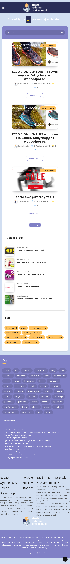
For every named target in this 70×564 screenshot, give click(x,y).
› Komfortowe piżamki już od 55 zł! (16, 438)
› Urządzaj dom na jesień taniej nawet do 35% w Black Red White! (28, 446)
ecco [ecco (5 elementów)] (6, 381)
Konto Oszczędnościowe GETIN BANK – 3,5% (35, 299)
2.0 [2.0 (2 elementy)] (16, 370)
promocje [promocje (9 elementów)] (8, 402)
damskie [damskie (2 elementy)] (8, 375)
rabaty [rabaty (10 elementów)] (45, 402)
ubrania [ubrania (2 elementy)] (35, 407)
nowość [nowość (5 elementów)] (7, 391)
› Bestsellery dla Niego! (12, 452)
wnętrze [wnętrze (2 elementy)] (58, 407)
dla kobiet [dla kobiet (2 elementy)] (35, 375)
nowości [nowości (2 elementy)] (55, 386)
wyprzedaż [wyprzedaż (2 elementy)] (27, 412)
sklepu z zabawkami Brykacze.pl (31, 537)
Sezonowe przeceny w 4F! (35, 197)
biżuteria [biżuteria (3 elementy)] (26, 370)
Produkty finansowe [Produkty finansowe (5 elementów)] (32, 332)
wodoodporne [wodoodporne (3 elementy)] (10, 412)
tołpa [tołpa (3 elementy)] (24, 407)
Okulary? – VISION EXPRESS (28, 286)
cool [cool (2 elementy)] (62, 370)
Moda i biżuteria (48, 45)
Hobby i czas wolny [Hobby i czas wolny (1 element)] (38, 328)
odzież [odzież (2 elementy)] (47, 391)
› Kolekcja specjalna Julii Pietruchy (16, 457)
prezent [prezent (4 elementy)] (32, 396)
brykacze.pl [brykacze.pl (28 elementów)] (41, 370)
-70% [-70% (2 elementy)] (6, 370)
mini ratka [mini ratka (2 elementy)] (20, 386)
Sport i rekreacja (48, 171)
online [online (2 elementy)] (7, 396)
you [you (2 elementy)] (39, 412)
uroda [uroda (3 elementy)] (46, 407)
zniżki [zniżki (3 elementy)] (48, 412)
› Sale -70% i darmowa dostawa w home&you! (21, 455)
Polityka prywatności (31, 553)
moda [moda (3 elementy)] (32, 386)
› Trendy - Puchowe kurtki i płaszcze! (17, 435)
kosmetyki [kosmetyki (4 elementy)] (53, 381)
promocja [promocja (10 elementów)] (59, 396)
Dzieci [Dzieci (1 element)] (23, 328)
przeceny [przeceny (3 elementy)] (22, 402)
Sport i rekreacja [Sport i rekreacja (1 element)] (37, 337)
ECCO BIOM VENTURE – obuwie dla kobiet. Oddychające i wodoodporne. (35, 137)
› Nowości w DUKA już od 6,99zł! (15, 449)
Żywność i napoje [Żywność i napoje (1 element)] (31, 342)
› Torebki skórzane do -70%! (14, 429)
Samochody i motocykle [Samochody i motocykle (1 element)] (16, 337)
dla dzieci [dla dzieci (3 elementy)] (21, 375)
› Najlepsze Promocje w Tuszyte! (16, 443)
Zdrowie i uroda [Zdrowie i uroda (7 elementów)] (12, 342)
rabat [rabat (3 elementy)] (34, 402)
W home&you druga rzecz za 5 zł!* (31, 250)
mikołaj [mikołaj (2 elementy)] (7, 386)
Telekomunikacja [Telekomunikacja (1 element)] (55, 337)
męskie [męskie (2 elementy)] (43, 386)
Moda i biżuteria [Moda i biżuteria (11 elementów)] (12, 332)
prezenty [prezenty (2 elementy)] (45, 396)
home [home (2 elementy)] (16, 381)
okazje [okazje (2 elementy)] (59, 391)
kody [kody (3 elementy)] (41, 381)
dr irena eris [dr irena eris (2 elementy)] (59, 375)
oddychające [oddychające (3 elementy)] (33, 391)
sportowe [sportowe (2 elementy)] (57, 402)
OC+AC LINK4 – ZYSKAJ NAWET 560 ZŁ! (32, 274)
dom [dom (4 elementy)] (47, 375)
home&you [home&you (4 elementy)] (29, 381)
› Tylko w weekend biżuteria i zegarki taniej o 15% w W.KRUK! (27, 441)
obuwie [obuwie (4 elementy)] (20, 391)
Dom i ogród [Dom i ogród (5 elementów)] (11, 328)
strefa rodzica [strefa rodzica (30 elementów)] (10, 407)
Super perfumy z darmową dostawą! (32, 262)
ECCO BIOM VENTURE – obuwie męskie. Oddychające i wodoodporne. (35, 75)
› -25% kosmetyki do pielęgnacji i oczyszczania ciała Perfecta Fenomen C (31, 432)
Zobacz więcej (35, 96)
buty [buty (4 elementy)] (53, 370)
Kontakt (43, 553)
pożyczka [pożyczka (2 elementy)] (19, 396)
